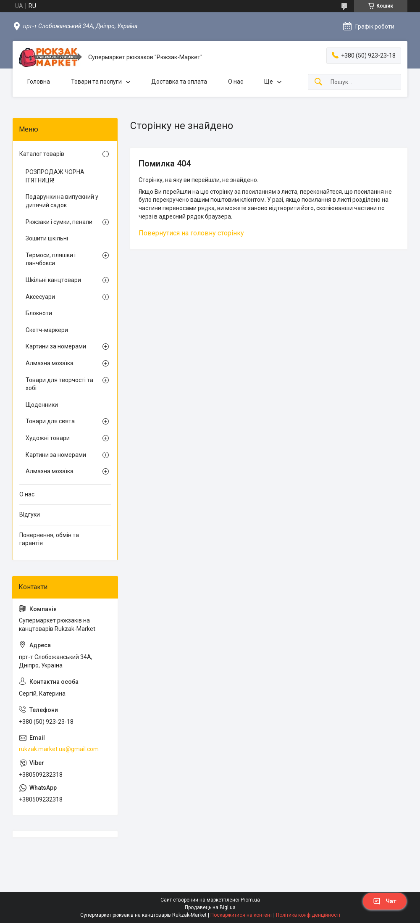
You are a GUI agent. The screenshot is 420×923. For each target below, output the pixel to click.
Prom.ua (250, 900)
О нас (235, 81)
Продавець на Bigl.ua (210, 907)
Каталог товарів (41, 153)
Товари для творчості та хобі (59, 384)
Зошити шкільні (47, 238)
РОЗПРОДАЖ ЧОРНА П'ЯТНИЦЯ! (55, 176)
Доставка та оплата (179, 81)
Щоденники (42, 404)
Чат (384, 901)
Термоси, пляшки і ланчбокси (51, 259)
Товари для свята (50, 421)
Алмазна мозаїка (50, 363)
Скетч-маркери (47, 330)
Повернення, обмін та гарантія (49, 539)
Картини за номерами (56, 346)
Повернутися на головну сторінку (191, 233)
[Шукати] (318, 82)
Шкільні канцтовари (53, 280)
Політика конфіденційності (308, 915)
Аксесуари (40, 296)
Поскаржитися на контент (241, 915)
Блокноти (39, 313)
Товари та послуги (96, 81)
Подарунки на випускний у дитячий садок (62, 200)
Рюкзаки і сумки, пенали (59, 222)
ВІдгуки (29, 514)
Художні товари (48, 438)
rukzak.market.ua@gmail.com (59, 749)
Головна (38, 81)
